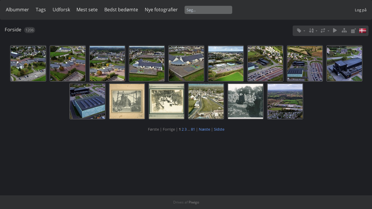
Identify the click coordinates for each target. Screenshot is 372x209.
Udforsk (61, 9)
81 (193, 129)
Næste (204, 129)
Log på (360, 9)
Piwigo (194, 202)
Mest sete (87, 9)
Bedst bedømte (121, 9)
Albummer (17, 9)
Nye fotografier (161, 9)
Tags (41, 9)
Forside (13, 29)
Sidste (219, 129)
